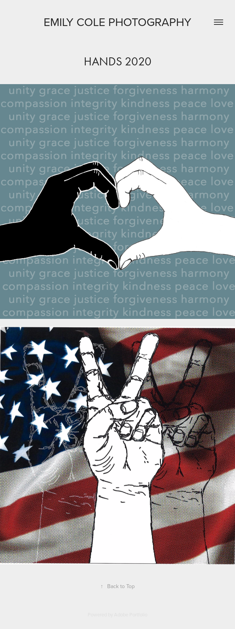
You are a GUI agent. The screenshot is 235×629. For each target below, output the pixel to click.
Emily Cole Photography (117, 22)
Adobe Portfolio (130, 614)
